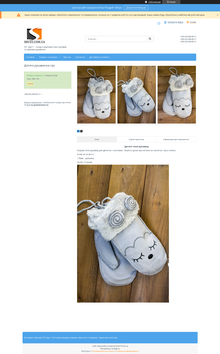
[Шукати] (149, 39)
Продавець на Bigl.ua (110, 348)
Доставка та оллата (99, 57)
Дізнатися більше (136, 7)
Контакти (80, 57)
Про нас (67, 57)
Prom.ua (124, 346)
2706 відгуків (154, 2)
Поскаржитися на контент (103, 351)
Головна (30, 57)
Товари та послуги (48, 57)
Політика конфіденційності (127, 351)
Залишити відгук (175, 22)
